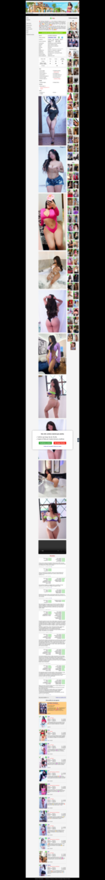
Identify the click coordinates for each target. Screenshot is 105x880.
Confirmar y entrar (45, 443)
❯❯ (78, 440)
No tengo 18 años (60, 443)
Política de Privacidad (48, 446)
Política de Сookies (57, 446)
